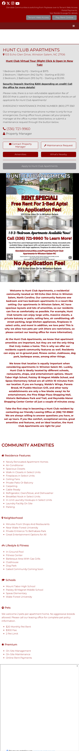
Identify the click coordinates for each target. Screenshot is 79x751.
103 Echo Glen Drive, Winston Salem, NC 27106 (34, 54)
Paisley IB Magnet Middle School (24, 589)
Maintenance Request (58, 145)
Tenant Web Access (38, 17)
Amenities (20, 154)
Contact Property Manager (20, 145)
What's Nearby (58, 154)
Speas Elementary (16, 593)
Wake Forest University (19, 596)
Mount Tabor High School (20, 586)
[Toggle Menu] (74, 25)
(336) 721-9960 (18, 129)
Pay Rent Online (64, 17)
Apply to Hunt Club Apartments (40, 166)
